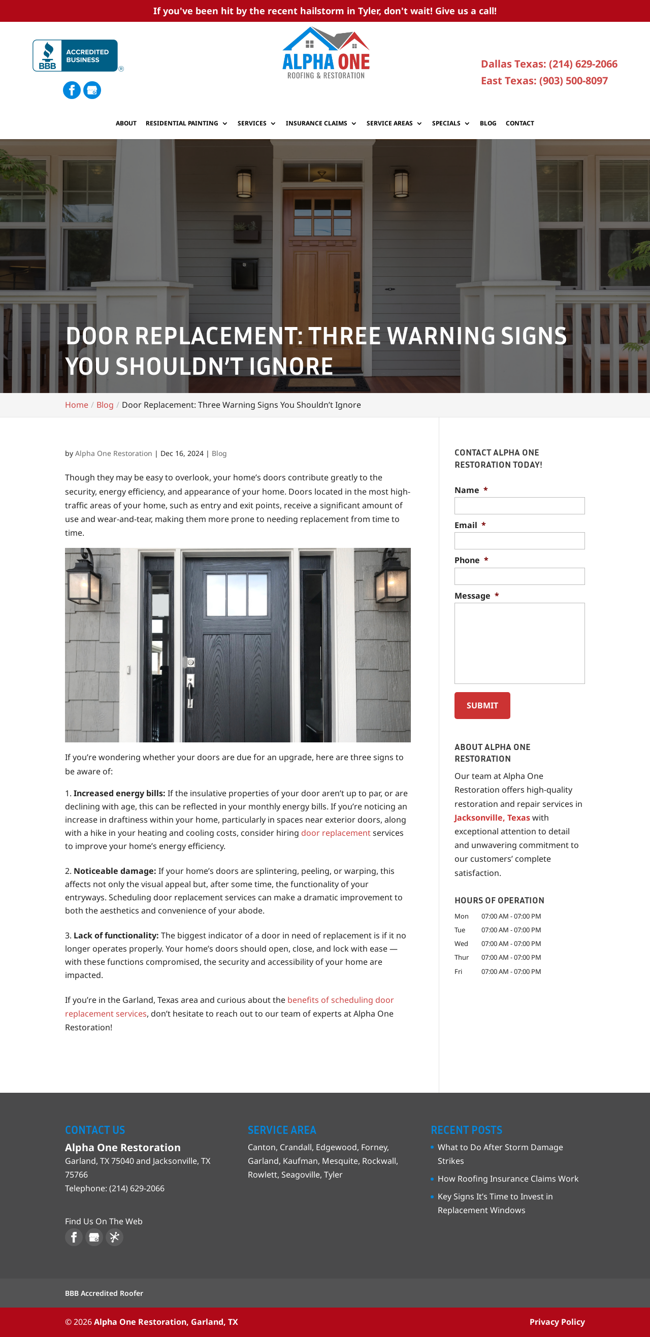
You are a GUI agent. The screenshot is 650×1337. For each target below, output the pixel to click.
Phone (471, 560)
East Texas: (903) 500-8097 (544, 80)
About (126, 123)
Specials (446, 123)
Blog (488, 123)
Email (470, 525)
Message (476, 596)
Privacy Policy (557, 1321)
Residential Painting (182, 123)
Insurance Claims (316, 123)
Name (471, 490)
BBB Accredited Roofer (104, 1293)
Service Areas (390, 123)
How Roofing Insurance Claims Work (508, 1178)
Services (252, 123)
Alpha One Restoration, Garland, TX (166, 1321)
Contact (520, 123)
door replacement (336, 832)
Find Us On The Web (104, 1221)
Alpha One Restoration (113, 453)
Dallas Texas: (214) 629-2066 (549, 64)
